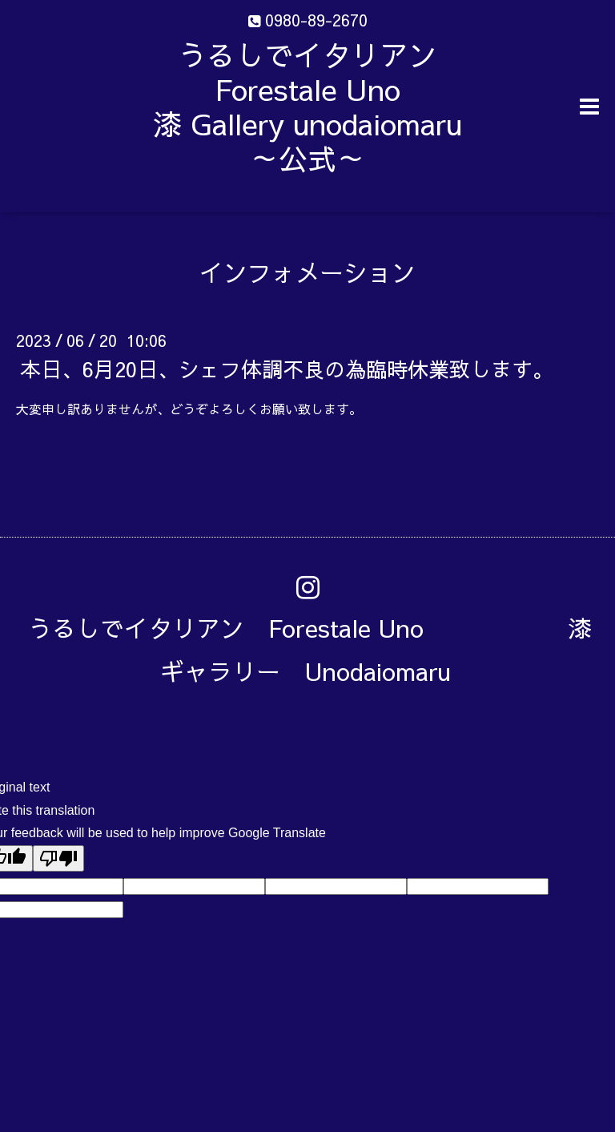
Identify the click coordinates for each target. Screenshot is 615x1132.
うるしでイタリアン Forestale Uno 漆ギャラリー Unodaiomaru (310, 649)
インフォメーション (307, 272)
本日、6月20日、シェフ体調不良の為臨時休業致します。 (286, 368)
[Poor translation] (58, 858)
